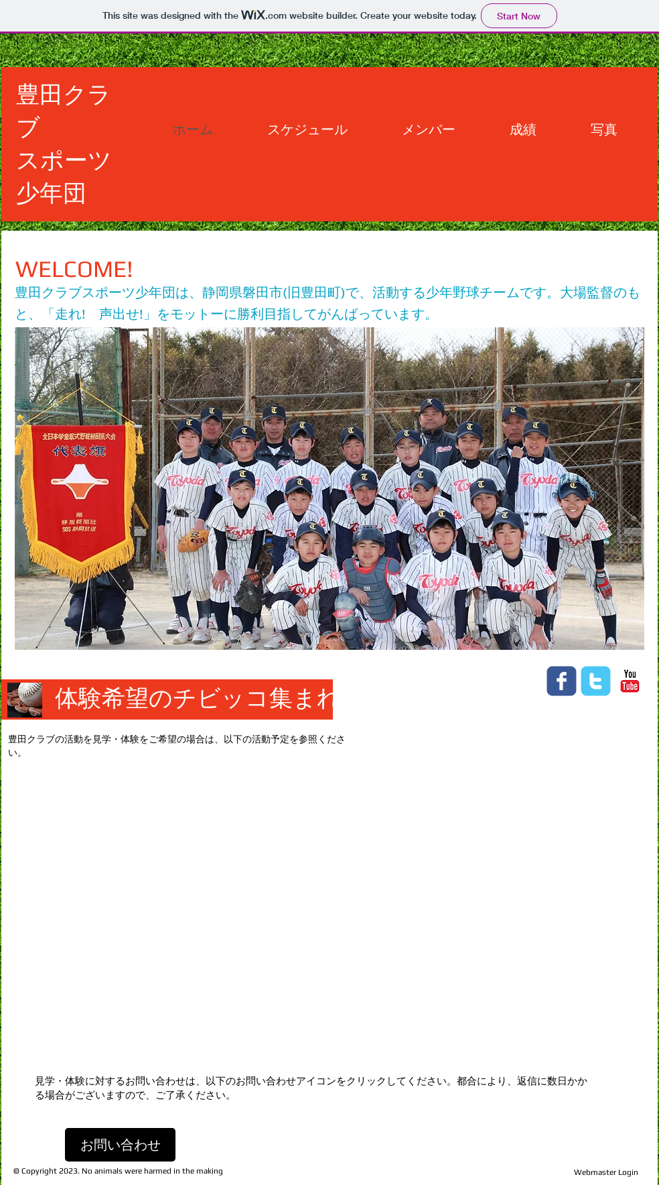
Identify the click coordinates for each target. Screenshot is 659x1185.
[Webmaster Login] (606, 1172)
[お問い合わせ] (120, 1145)
